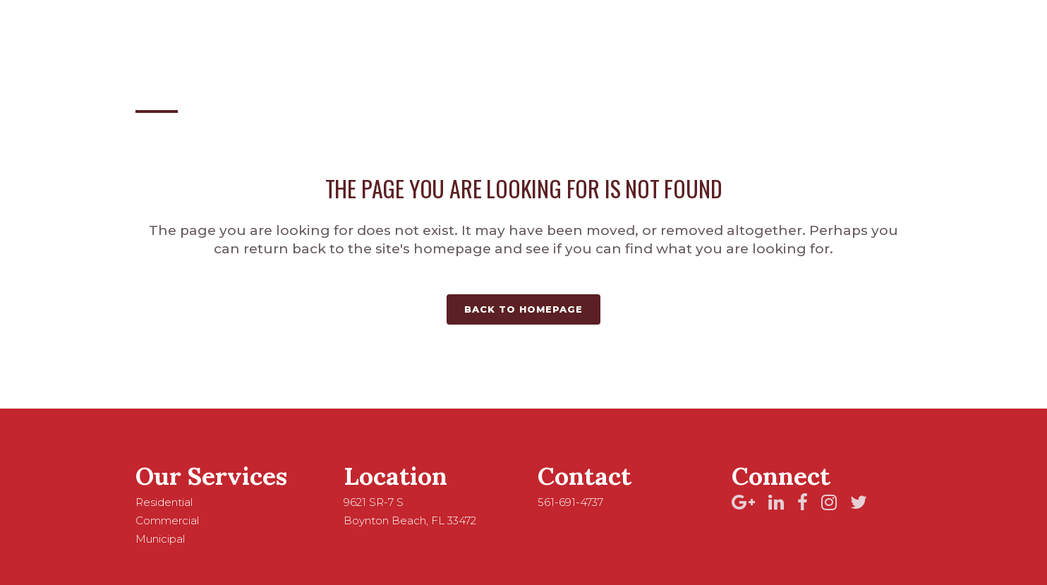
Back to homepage (523, 309)
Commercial (167, 520)
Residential (164, 502)
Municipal (160, 538)
